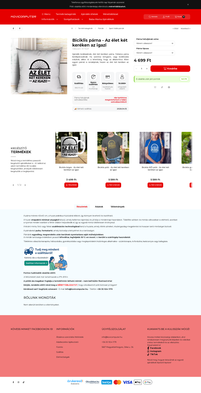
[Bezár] (188, 4)
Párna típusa (142, 48)
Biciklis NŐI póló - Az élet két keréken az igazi (155, 168)
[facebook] (13, 28)
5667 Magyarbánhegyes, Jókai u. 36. (118, 347)
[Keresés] (153, 16)
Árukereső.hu (75, 384)
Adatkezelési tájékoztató (67, 342)
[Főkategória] (72, 28)
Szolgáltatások (71, 19)
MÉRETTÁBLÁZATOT (67, 285)
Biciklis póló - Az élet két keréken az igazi (113, 168)
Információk (48, 19)
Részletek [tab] (82, 206)
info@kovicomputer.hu (76, 289)
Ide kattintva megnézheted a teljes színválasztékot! (116, 100)
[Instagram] (18, 382)
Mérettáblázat (110, 14)
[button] (46, 14)
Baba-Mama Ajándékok (101, 19)
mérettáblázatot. (117, 6)
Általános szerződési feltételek (69, 337)
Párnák (101, 28)
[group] (121, 159)
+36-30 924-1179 (109, 342)
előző (175, 29)
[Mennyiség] (141, 69)
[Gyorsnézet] (83, 146)
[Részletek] (71, 185)
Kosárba (170, 68)
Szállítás (59, 352)
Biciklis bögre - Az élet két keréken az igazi (71, 168)
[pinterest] (19, 28)
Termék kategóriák (66, 14)
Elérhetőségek (62, 357)
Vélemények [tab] (117, 206)
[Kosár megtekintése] (180, 16)
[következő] (25, 185)
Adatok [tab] (99, 206)
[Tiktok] (23, 382)
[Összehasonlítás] (162, 87)
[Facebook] (13, 382)
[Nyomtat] (169, 87)
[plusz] (147, 69)
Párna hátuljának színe (147, 39)
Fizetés (59, 347)
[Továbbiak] (57, 19)
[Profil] (166, 16)
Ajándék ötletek (89, 14)
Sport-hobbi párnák (116, 28)
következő (185, 29)
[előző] (13, 185)
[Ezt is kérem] (113, 185)
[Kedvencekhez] (155, 87)
